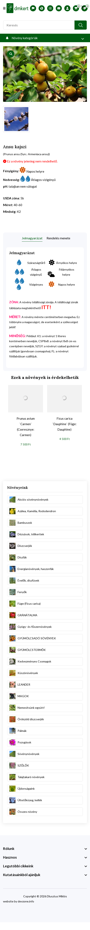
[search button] (80, 25)
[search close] (83, 7)
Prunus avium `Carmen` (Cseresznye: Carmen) (26, 427)
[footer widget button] (45, 849)
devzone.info (26, 901)
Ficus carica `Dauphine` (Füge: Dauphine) (64, 424)
